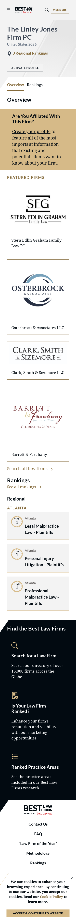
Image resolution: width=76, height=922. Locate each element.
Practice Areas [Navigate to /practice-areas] (38, 772)
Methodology (38, 853)
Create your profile (31, 131)
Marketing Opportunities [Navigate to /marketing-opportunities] (38, 716)
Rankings (38, 863)
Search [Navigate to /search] (38, 661)
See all (24, 486)
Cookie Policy (51, 896)
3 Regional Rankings (30, 53)
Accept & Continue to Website (38, 913)
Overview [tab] (15, 84)
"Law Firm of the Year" (38, 843)
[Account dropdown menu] (60, 10)
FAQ (38, 834)
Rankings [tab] (35, 84)
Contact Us (38, 824)
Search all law (30, 468)
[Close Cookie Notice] (69, 878)
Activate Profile (25, 68)
